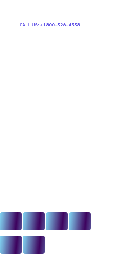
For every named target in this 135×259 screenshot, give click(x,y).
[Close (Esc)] (11, 221)
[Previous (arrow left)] (11, 245)
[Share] (34, 221)
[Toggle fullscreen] (57, 221)
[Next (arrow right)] (34, 245)
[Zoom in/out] (80, 221)
